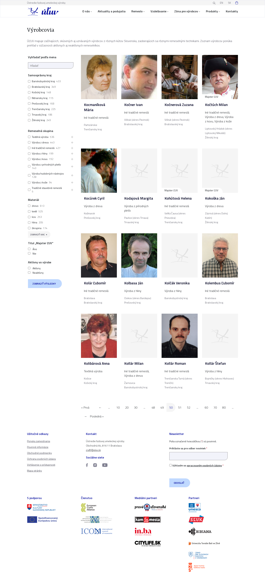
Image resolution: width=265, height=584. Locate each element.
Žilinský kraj (38, 120)
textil (34, 211)
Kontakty (232, 11)
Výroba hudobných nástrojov (48, 173)
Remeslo (138, 11)
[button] (71, 137)
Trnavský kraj (39, 114)
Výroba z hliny (39, 153)
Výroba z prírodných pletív (46, 164)
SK (229, 3)
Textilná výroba (40, 137)
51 (179, 407)
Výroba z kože (39, 182)
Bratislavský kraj (41, 87)
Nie (34, 253)
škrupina (36, 228)
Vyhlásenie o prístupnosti (41, 465)
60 (206, 407)
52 (188, 407)
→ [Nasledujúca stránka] (85, 416)
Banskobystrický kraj (43, 81)
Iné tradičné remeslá (43, 148)
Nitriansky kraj (39, 98)
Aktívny (37, 268)
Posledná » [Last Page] (97, 416)
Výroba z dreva (40, 142)
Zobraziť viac (37, 234)
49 (162, 407)
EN (221, 3)
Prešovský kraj (40, 103)
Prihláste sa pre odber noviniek (198, 452)
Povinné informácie (37, 447)
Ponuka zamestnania (38, 441)
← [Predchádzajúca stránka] (100, 407)
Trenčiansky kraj (41, 109)
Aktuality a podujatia (112, 11)
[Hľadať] (50, 65)
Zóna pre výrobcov (187, 11)
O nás (87, 11)
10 (118, 407)
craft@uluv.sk (93, 450)
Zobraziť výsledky (44, 283)
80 (224, 407)
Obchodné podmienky (39, 453)
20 (126, 407)
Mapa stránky (34, 471)
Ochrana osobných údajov (41, 459)
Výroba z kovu (39, 159)
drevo (35, 206)
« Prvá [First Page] (85, 407)
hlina (34, 222)
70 (215, 407)
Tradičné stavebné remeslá (47, 188)
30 (135, 407)
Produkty (213, 11)
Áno (35, 249)
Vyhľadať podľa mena (42, 57)
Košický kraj (38, 92)
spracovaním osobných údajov (204, 465)
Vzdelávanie (159, 11)
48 (153, 407)
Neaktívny (38, 272)
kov (34, 217)
